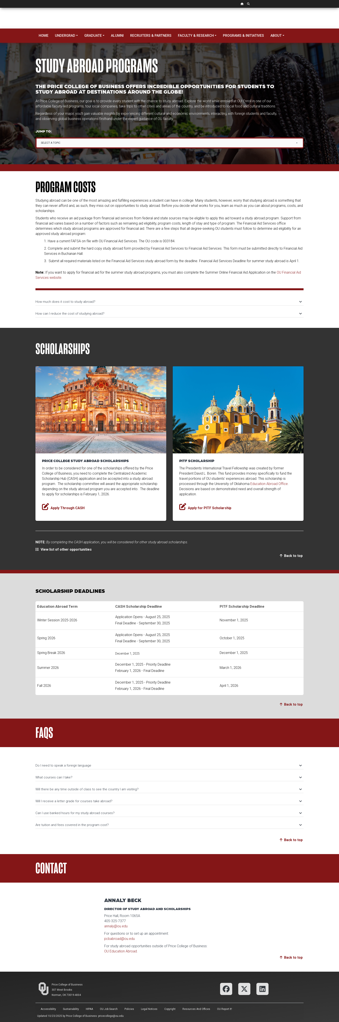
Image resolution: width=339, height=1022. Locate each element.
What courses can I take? (168, 777)
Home (43, 35)
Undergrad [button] (65, 35)
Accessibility (48, 1009)
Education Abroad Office (269, 484)
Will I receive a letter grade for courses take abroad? (168, 801)
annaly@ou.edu (116, 926)
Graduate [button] (93, 35)
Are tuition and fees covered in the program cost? (168, 824)
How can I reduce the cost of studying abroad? (168, 313)
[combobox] (170, 143)
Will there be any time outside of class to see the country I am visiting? (168, 789)
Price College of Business (67, 984)
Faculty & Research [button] (196, 35)
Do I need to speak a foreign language (168, 765)
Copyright (170, 1009)
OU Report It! (224, 1009)
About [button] (276, 35)
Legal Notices (149, 1009)
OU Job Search (109, 1009)
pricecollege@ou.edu (111, 1015)
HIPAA (89, 1009)
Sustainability (71, 1009)
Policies (129, 1009)
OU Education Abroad (120, 951)
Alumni (117, 35)
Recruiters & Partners (150, 35)
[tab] (169, 300)
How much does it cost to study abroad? (168, 301)
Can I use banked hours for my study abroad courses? (168, 813)
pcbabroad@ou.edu (119, 939)
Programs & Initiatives (243, 35)
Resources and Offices (196, 1009)
